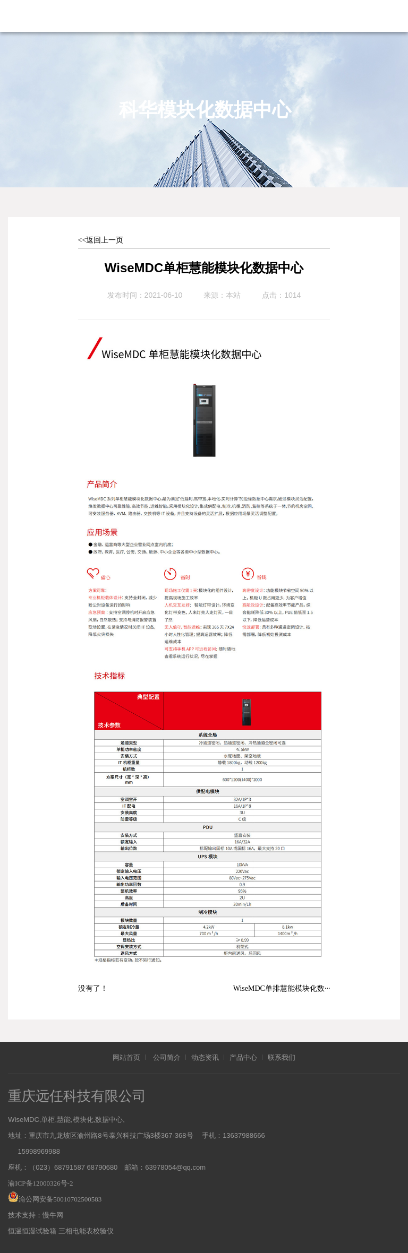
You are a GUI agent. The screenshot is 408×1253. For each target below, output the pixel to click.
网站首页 (126, 1057)
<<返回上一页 (101, 240)
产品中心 (243, 1057)
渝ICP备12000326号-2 (40, 1183)
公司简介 (167, 1057)
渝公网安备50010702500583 (60, 1199)
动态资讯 (205, 1057)
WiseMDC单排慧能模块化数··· (281, 988)
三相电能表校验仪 (86, 1231)
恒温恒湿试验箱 (32, 1231)
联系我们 (281, 1057)
